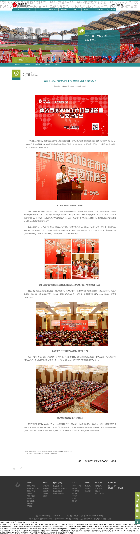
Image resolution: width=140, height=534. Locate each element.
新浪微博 (88, 461)
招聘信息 (74, 501)
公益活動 (37, 65)
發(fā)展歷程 (31, 501)
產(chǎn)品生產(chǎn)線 (60, 488)
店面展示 (88, 488)
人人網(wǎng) (108, 461)
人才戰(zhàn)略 (76, 486)
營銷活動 (88, 486)
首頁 (18, 10)
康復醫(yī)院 (99, 10)
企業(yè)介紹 (31, 486)
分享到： (81, 461)
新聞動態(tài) (99, 488)
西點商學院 (64, 10)
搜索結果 (120, 488)
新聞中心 (40, 10)
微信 (114, 461)
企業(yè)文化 (31, 491)
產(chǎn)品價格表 (58, 493)
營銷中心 (86, 10)
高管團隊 (74, 488)
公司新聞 (17, 65)
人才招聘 (74, 496)
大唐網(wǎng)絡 (106, 519)
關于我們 (29, 10)
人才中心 (75, 10)
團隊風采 (74, 493)
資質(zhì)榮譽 (31, 496)
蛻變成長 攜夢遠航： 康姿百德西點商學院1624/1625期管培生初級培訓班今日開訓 (50, 451)
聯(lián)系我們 (111, 10)
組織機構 (30, 493)
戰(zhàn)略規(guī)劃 (33, 488)
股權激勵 (30, 503)
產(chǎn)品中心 (53, 10)
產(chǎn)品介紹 (57, 486)
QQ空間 (94, 461)
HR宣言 (74, 498)
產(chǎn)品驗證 (57, 491)
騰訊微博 (100, 461)
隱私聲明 (110, 488)
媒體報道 (47, 65)
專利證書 (30, 506)
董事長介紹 (30, 498)
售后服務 (88, 491)
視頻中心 (57, 65)
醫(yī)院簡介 (98, 486)
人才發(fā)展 (75, 491)
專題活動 (27, 65)
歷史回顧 (97, 491)
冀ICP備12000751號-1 (47, 519)
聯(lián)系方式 (112, 486)
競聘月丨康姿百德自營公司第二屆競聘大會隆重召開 (43, 453)
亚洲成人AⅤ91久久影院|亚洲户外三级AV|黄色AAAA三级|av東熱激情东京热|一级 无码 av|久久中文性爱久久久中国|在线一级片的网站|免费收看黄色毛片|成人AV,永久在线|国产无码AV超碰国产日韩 (68, 524)
